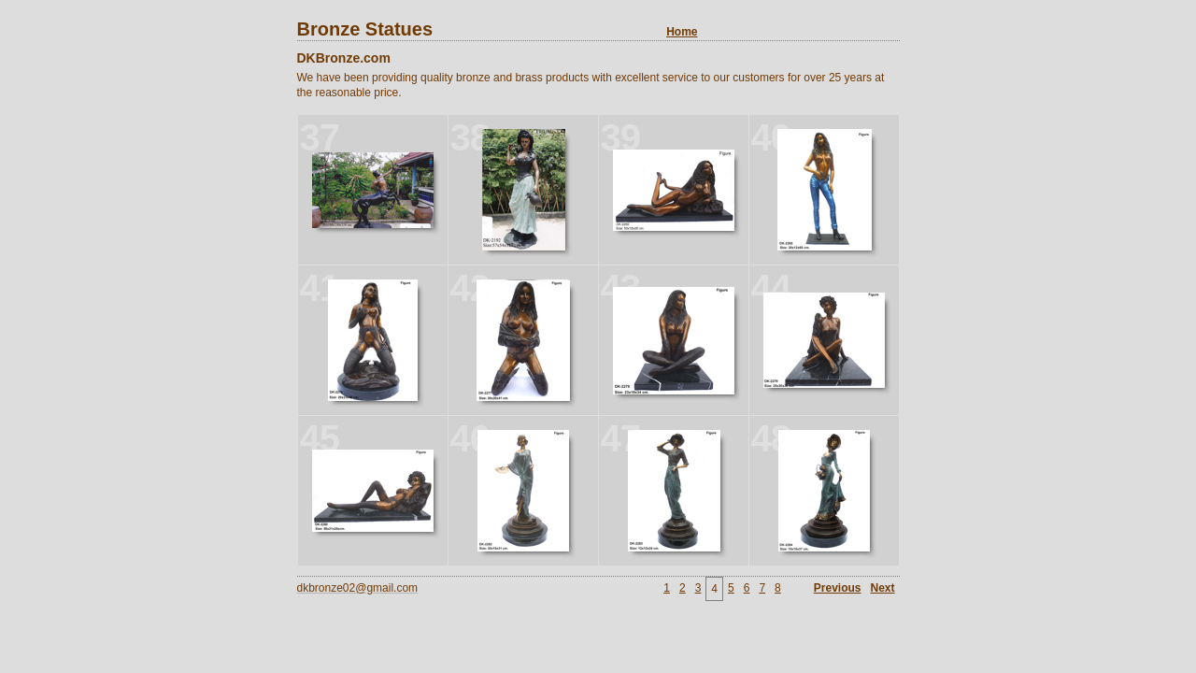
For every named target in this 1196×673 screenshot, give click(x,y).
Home (681, 31)
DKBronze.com (344, 57)
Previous (837, 587)
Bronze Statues (497, 29)
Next (882, 587)
